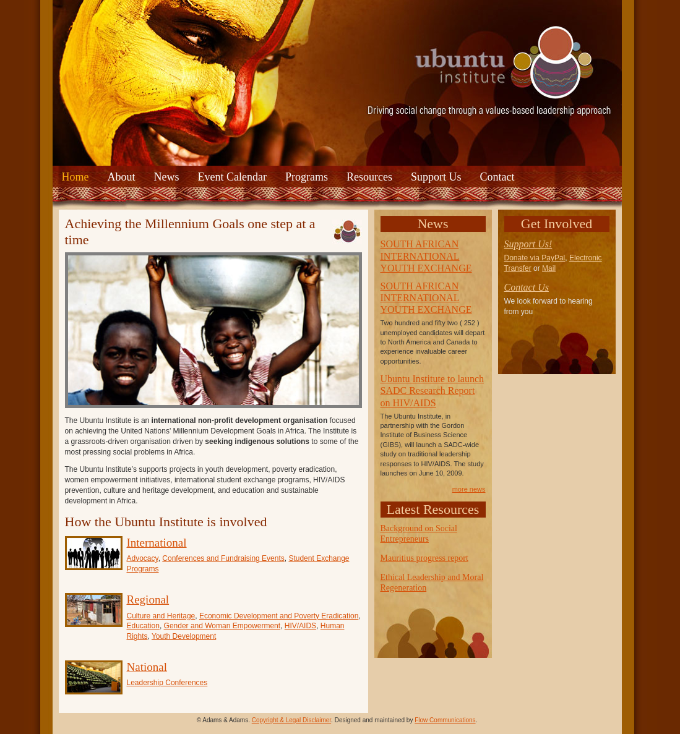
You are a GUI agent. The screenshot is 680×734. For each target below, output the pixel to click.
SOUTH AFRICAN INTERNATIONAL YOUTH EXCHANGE (426, 256)
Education (143, 625)
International (157, 542)
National (147, 666)
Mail (549, 268)
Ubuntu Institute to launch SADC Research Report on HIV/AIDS (432, 390)
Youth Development (184, 636)
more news (469, 489)
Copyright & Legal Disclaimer (291, 720)
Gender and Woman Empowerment (222, 625)
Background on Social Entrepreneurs (419, 534)
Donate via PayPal (535, 258)
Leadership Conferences (167, 682)
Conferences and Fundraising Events (223, 558)
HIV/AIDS (300, 625)
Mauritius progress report (424, 558)
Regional (148, 599)
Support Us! (528, 244)
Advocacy (142, 558)
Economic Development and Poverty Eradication (278, 616)
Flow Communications (445, 720)
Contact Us (526, 287)
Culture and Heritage (161, 616)
